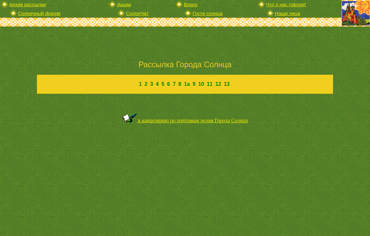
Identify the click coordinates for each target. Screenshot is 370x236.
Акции (124, 4)
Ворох (190, 4)
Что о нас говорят (286, 4)
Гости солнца (208, 13)
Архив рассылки (27, 4)
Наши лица (287, 13)
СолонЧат (137, 13)
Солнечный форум (39, 13)
